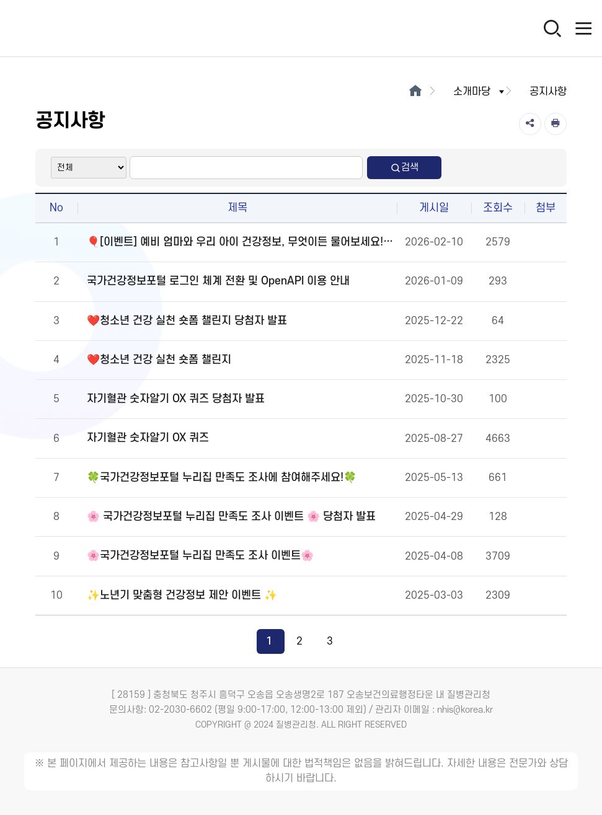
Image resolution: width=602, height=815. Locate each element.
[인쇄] (555, 124)
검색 (404, 168)
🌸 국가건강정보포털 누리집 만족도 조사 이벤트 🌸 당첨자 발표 (231, 516)
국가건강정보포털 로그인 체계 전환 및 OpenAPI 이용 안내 (218, 281)
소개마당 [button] (480, 91)
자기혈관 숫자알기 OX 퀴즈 (148, 438)
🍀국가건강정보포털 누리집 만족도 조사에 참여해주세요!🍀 (221, 477)
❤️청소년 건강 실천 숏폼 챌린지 (159, 360)
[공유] (530, 124)
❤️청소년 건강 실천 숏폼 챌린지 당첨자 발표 (187, 321)
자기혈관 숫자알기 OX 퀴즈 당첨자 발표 (176, 399)
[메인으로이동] (415, 91)
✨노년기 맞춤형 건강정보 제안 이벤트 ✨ (182, 595)
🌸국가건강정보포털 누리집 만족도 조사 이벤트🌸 (200, 556)
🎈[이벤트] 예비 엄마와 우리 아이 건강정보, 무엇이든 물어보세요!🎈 (240, 242)
